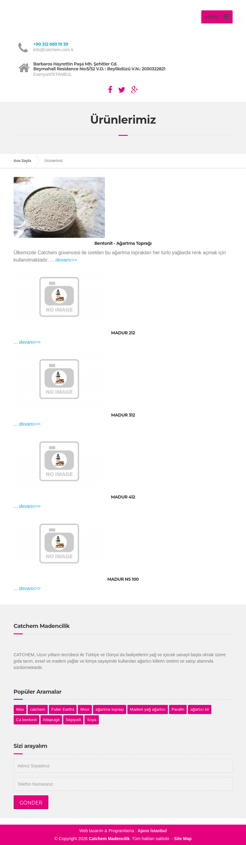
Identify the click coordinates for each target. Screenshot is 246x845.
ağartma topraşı (109, 709)
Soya (91, 719)
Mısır (84, 709)
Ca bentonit (26, 719)
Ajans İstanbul (152, 830)
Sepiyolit (73, 719)
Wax (20, 709)
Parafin (178, 709)
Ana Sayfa (22, 161)
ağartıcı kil (199, 709)
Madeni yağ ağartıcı (147, 709)
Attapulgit (51, 719)
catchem (37, 709)
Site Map (183, 838)
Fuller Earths (62, 709)
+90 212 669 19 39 (50, 44)
